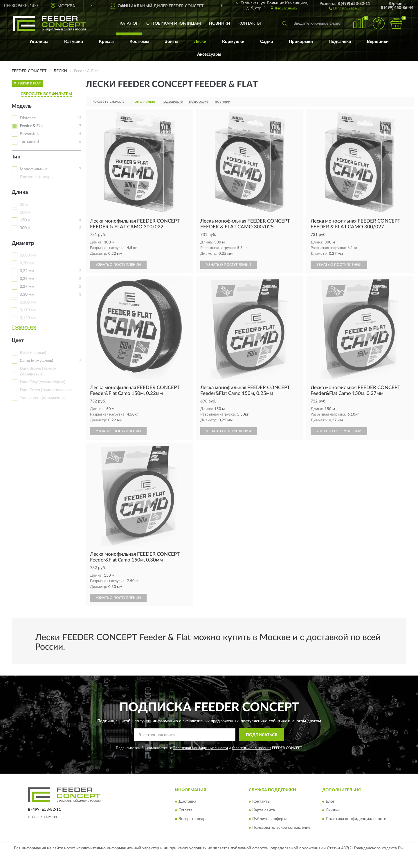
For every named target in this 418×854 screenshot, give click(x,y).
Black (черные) (33, 353)
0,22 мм (27, 271)
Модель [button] (22, 106)
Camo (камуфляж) (36, 361)
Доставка (187, 801)
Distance (28, 118)
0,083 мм (28, 255)
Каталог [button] (129, 23)
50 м (24, 205)
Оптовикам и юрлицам (173, 23)
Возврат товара (193, 819)
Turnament (29, 142)
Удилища (38, 41)
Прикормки (301, 41)
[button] (345, 8)
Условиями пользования (251, 748)
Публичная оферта (269, 819)
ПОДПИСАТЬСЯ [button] (262, 735)
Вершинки (378, 41)
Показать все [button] (24, 327)
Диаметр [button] (23, 243)
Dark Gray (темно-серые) (42, 382)
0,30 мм (27, 295)
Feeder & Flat (31, 126)
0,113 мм (28, 310)
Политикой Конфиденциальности (200, 748)
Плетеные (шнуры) (37, 177)
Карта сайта (263, 810)
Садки (266, 41)
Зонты (171, 41)
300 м (25, 228)
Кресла (106, 41)
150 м (25, 220)
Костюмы (139, 41)
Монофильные (33, 169)
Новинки (219, 23)
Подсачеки (340, 41)
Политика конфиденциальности (356, 819)
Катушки (73, 41)
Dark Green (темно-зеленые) (46, 390)
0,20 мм (27, 263)
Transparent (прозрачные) (43, 398)
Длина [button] (20, 192)
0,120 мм (28, 318)
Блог (330, 801)
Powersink (29, 134)
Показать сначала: (108, 102)
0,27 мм (27, 287)
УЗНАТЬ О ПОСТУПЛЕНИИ (118, 264)
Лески (200, 41)
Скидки (333, 810)
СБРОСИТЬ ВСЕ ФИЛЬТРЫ (46, 94)
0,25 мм (27, 279)
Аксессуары (209, 54)
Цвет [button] (18, 340)
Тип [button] (16, 157)
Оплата (185, 810)
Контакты (249, 23)
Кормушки (233, 41)
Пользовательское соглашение (281, 828)
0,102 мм (28, 302)
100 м (25, 212)
